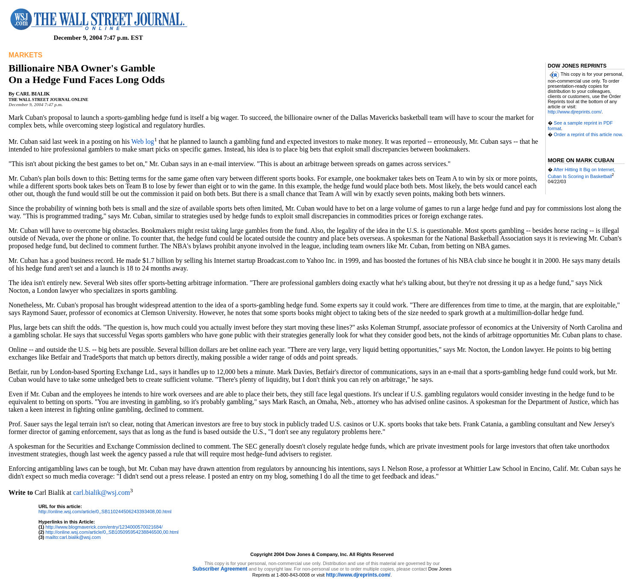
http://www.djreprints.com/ (575, 111)
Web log (142, 141)
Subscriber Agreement (220, 569)
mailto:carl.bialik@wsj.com (73, 537)
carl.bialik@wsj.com (101, 493)
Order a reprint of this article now (588, 134)
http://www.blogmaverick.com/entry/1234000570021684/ (104, 526)
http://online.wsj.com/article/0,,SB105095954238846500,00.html (112, 532)
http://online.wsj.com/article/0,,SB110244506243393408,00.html (104, 511)
